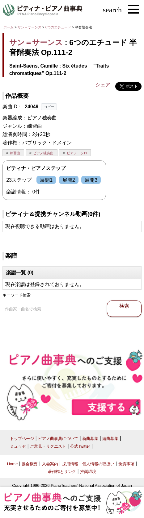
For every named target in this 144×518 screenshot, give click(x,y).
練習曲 (15, 153)
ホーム (8, 27)
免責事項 (126, 464)
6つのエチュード (58, 27)
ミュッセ (18, 446)
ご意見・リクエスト (48, 446)
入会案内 (50, 464)
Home (12, 464)
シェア (102, 84)
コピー (49, 107)
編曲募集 (110, 438)
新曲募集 (90, 438)
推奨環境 (88, 471)
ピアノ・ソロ (77, 153)
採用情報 (70, 464)
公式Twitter (80, 446)
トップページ (22, 438)
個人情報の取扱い (98, 464)
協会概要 (30, 464)
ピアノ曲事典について (58, 438)
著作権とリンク (62, 471)
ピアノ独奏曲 (43, 153)
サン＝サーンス (29, 27)
